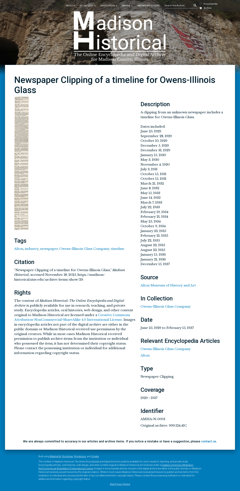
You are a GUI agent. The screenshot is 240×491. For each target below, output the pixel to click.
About (70, 5)
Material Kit (55, 456)
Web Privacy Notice (120, 484)
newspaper (49, 249)
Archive (127, 5)
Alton (18, 249)
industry (32, 249)
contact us (208, 441)
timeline (117, 249)
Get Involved (88, 5)
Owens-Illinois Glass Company (84, 249)
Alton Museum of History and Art (168, 285)
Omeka (95, 456)
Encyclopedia (108, 5)
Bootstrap (67, 456)
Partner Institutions (149, 5)
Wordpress (80, 456)
